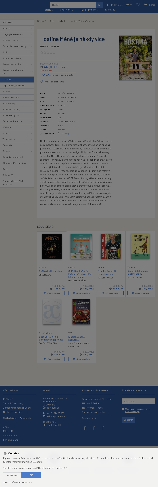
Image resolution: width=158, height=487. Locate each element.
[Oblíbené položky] (138, 7)
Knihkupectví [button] (88, 14)
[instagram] (94, 428)
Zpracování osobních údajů (17, 407)
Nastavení (12, 475)
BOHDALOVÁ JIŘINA (48, 347)
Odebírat (128, 419)
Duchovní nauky (10, 44)
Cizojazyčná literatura (12, 38)
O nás (6, 426)
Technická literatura (12, 125)
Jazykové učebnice (11, 68)
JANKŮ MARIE (74, 347)
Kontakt (47, 390)
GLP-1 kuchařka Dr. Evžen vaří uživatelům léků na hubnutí (80, 278)
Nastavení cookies (12, 411)
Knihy (52, 25)
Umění (5, 137)
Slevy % (110, 14)
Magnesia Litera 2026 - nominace (13, 187)
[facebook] (85, 428)
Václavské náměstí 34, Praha (97, 398)
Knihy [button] (48, 14)
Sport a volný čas (10, 119)
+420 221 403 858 (53, 413)
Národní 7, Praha (90, 403)
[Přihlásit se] (114, 7)
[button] (129, 7)
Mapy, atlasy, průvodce (13, 89)
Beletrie (6, 32)
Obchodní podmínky (13, 403)
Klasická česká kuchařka (76, 342)
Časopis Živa (10, 435)
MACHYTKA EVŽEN (77, 284)
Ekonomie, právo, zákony (14, 50)
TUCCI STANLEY (105, 281)
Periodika (6, 95)
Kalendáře (7, 149)
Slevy (5, 173)
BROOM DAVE (45, 278)
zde (30, 482)
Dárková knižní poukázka (14, 167)
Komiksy (6, 155)
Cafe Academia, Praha (93, 411)
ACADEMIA (7, 26)
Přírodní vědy (8, 107)
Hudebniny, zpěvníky (12, 62)
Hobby (5, 56)
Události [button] (65, 14)
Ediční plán (8, 431)
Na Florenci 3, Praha (92, 407)
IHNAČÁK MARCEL (50, 50)
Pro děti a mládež (10, 101)
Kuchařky (6, 83)
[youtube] (103, 428)
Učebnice (6, 131)
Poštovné (8, 398)
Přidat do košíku (51, 297)
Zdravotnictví (8, 143)
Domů (41, 25)
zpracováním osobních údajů (137, 410)
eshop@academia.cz (55, 416)
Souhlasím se (137, 410)
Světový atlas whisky (50, 274)
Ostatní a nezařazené (12, 161)
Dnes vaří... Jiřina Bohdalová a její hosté (51, 342)
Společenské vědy (11, 113)
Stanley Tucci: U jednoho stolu (107, 276)
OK (31, 475)
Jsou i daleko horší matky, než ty (137, 276)
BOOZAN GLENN (135, 281)
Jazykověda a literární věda (13, 76)
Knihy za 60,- (8, 179)
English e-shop (11, 439)
